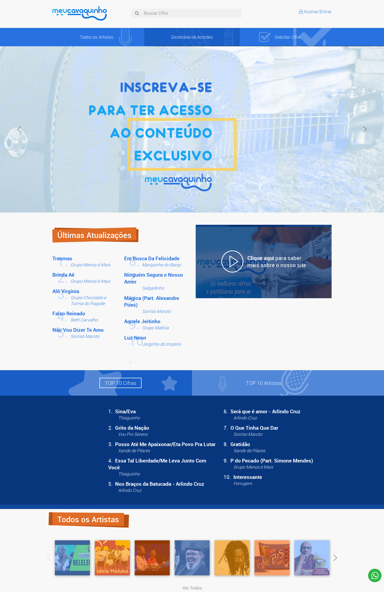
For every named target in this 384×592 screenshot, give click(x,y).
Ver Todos (192, 588)
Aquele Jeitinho (142, 321)
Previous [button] (19, 129)
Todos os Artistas (96, 37)
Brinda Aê (63, 274)
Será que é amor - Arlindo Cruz (265, 411)
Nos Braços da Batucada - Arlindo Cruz (159, 483)
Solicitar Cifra (287, 37)
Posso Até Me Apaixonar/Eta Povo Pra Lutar (165, 444)
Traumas (62, 258)
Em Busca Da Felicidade (152, 258)
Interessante (247, 477)
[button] (120, 383)
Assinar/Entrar (318, 11)
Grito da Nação (132, 427)
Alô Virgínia (65, 291)
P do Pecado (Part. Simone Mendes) (271, 460)
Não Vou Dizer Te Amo (78, 329)
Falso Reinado (68, 313)
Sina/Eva (125, 411)
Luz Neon (135, 337)
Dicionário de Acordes (192, 37)
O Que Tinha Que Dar (254, 427)
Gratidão (240, 444)
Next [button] (365, 129)
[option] (192, 129)
